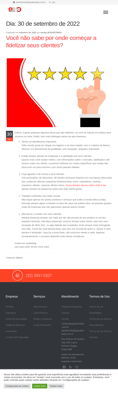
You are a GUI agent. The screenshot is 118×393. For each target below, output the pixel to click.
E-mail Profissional (42, 325)
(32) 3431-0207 (32, 275)
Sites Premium (40, 306)
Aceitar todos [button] (40, 386)
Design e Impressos (42, 319)
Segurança (11, 313)
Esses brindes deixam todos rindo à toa (86, 185)
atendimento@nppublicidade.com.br (29, 2)
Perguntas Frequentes (71, 306)
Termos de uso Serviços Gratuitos (100, 334)
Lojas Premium (40, 313)
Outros (19, 258)
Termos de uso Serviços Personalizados (100, 322)
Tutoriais (65, 313)
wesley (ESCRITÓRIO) (50, 32)
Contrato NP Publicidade (17, 337)
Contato (65, 319)
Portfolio (10, 306)
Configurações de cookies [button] (17, 386)
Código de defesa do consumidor (15, 328)
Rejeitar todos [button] (56, 386)
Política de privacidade (16, 319)
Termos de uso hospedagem (96, 309)
